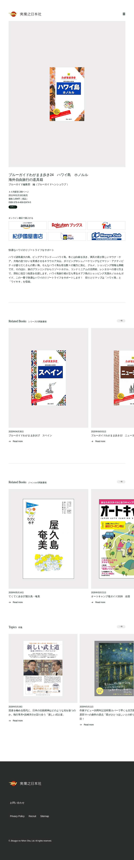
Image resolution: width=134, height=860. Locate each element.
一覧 (121, 320)
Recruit (32, 816)
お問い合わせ (17, 802)
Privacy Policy (17, 816)
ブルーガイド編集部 (19, 184)
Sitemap (44, 816)
